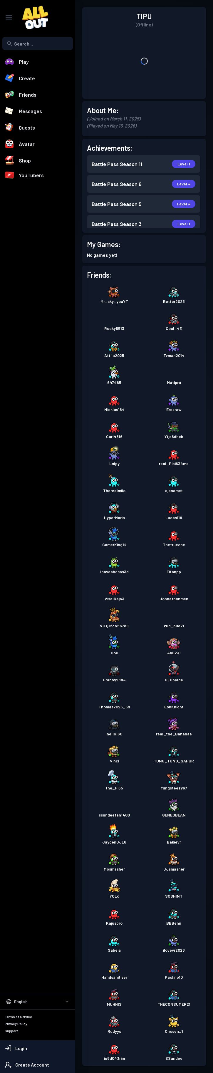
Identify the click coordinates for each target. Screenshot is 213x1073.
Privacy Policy (16, 1024)
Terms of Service (18, 1017)
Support (11, 1031)
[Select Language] (37, 1001)
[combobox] (37, 43)
